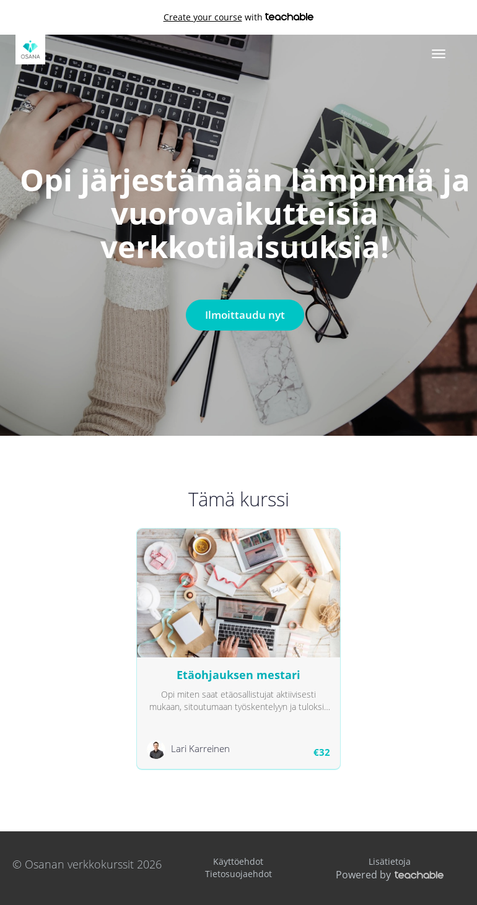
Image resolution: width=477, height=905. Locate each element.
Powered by (390, 874)
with (239, 17)
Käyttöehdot (238, 861)
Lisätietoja (390, 861)
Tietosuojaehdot (238, 874)
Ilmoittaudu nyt (245, 315)
